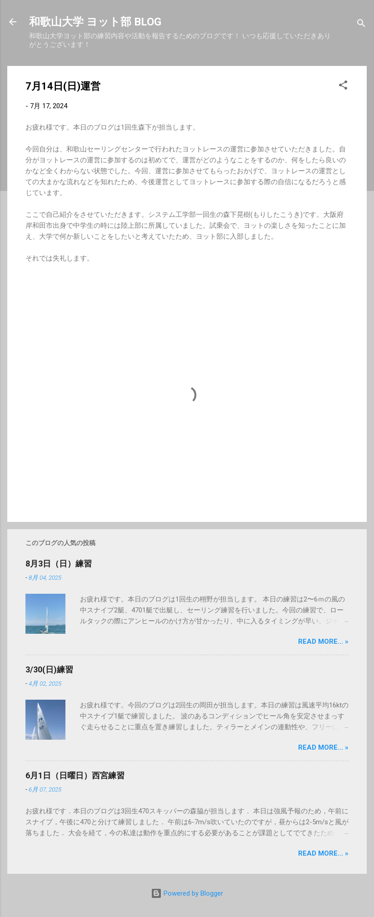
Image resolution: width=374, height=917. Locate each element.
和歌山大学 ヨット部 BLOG (95, 21)
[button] (343, 87)
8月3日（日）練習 (58, 563)
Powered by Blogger (187, 893)
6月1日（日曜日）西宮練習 (75, 775)
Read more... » (323, 641)
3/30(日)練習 (49, 669)
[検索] (361, 25)
